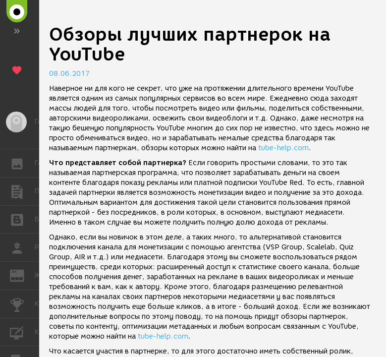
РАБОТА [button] (22, 247)
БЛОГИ (22, 219)
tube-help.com (283, 148)
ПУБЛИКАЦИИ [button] (22, 191)
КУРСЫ (22, 331)
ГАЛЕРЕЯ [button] (22, 163)
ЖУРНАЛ (22, 275)
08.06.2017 (69, 73)
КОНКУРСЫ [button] (22, 304)
